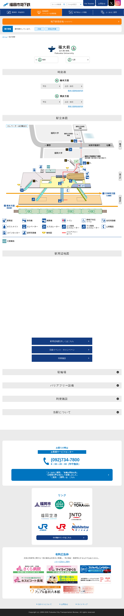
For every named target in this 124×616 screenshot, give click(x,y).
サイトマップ (82, 604)
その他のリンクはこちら (62, 538)
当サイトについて (44, 604)
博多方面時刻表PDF (75, 106)
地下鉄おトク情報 (80, 12)
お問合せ (101, 4)
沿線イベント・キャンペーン (62, 350)
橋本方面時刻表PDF (75, 91)
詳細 (39, 29)
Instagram (118, 3)
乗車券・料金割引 (18, 12)
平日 (44, 86)
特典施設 (62, 358)
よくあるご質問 (111, 12)
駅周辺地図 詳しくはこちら (62, 341)
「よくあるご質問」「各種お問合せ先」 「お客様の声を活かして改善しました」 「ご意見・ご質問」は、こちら (62, 474)
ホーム (4, 37)
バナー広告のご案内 (62, 562)
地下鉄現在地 (61, 21)
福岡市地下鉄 (16, 4)
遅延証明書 (52, 29)
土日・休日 (69, 86)
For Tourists (89, 4)
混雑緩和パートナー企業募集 (49, 12)
